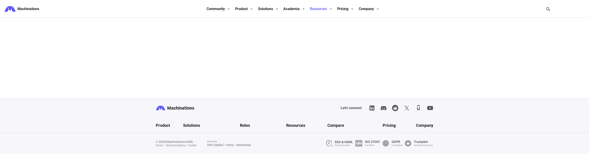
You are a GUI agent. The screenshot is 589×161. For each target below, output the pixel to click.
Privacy (159, 145)
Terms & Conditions (176, 145)
